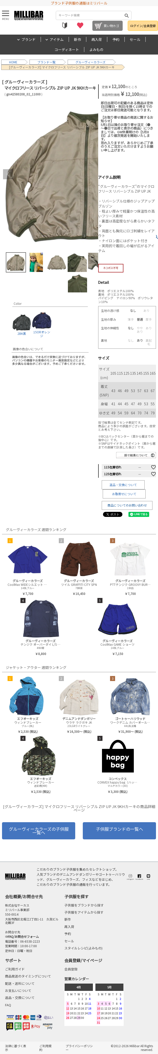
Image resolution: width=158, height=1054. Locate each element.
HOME (13, 62)
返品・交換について (123, 485)
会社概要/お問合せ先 (24, 896)
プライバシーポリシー (79, 1047)
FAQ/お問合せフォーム (23, 936)
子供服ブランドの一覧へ (119, 829)
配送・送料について (20, 983)
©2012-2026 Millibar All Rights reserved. (132, 1047)
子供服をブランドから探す (84, 905)
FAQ (8, 1004)
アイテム (57, 39)
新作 (77, 39)
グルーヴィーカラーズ (90, 62)
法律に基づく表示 (15, 1047)
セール (135, 39)
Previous (8, 174)
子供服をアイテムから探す (83, 912)
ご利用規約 (45, 1047)
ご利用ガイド (15, 969)
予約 (115, 39)
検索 (126, 15)
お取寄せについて (124, 494)
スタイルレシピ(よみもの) (83, 948)
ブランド (28, 39)
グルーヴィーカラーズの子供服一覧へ (39, 831)
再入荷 (96, 39)
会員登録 (70, 969)
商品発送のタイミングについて (28, 976)
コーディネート (67, 49)
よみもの (96, 49)
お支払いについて (18, 990)
